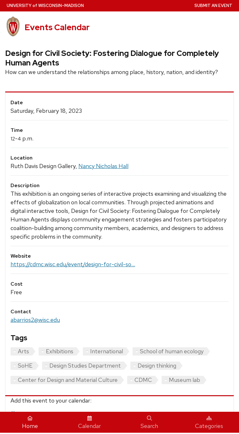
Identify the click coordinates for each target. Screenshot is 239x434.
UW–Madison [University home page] (45, 5)
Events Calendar (57, 27)
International (106, 351)
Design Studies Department (85, 365)
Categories (209, 423)
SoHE (25, 365)
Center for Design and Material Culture (68, 379)
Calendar (89, 423)
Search (149, 423)
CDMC (143, 379)
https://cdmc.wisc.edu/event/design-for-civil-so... (73, 264)
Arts (23, 351)
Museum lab (184, 379)
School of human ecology (172, 351)
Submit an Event (213, 5)
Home (30, 423)
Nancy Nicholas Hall (103, 166)
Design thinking (157, 365)
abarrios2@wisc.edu (35, 319)
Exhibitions (59, 351)
